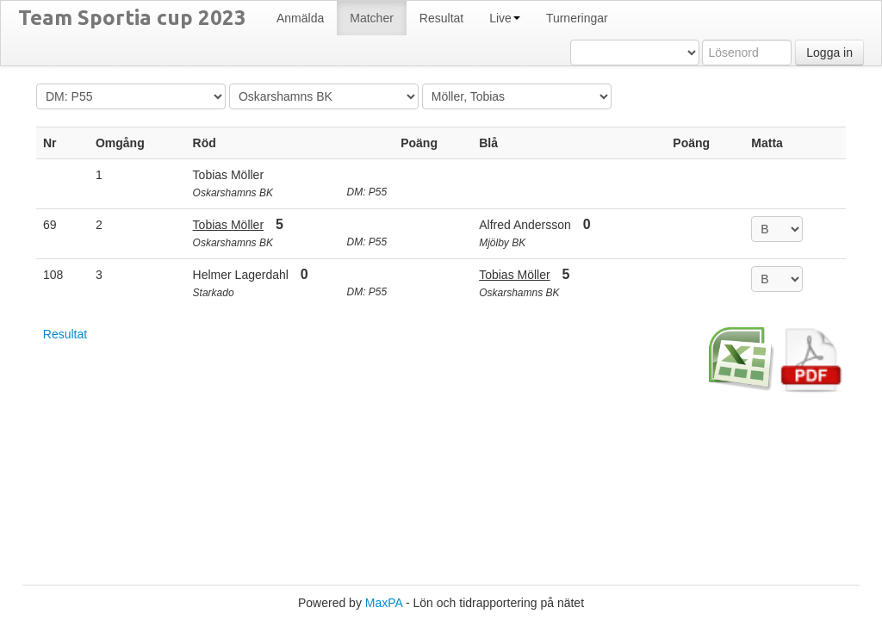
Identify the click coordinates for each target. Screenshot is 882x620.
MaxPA (383, 603)
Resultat (441, 18)
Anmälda (300, 18)
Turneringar (577, 18)
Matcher (372, 18)
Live (504, 18)
